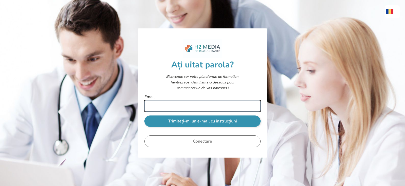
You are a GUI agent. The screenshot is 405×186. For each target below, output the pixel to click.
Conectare (202, 141)
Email (149, 97)
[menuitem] (392, 11)
